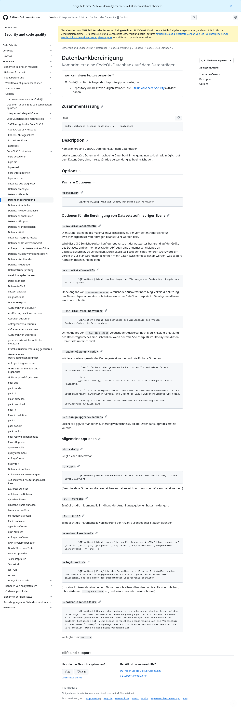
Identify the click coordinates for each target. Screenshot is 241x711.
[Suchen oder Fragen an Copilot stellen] (143, 17)
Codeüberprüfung (121, 47)
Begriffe (108, 698)
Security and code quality (25, 34)
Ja (67, 671)
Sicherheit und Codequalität (77, 47)
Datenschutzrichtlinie (72, 677)
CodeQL (139, 47)
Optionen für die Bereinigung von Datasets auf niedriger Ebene (116, 215)
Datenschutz (122, 698)
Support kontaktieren (133, 675)
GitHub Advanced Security (148, 88)
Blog (185, 698)
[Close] (231, 5)
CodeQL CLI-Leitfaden (159, 47)
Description (75, 140)
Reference (101, 47)
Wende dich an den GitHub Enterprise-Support (86, 37)
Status (135, 698)
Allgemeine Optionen (81, 438)
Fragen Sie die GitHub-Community (140, 670)
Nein (81, 671)
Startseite (11, 27)
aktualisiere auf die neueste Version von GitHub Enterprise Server (192, 33)
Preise (144, 698)
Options (71, 170)
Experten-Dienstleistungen (165, 698)
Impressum (92, 698)
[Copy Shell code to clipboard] (178, 118)
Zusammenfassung (82, 106)
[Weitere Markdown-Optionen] (231, 60)
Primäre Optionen (78, 182)
